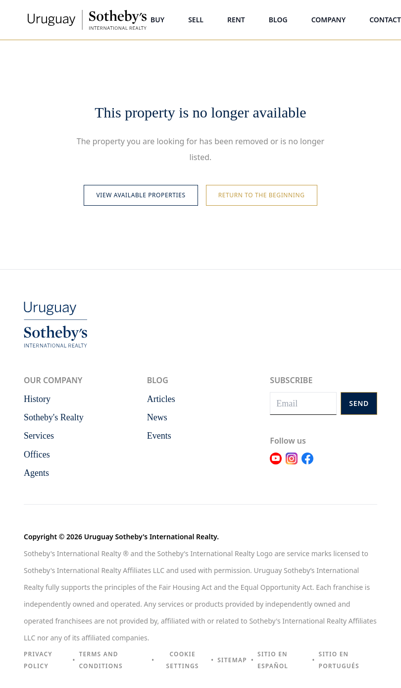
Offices (37, 454)
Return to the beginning (261, 195)
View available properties (140, 195)
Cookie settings (182, 660)
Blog (278, 19)
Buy (157, 19)
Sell (195, 19)
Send (359, 403)
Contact (385, 19)
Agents (36, 473)
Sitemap (232, 660)
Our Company (53, 380)
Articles (161, 399)
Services (39, 436)
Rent (236, 19)
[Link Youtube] (276, 464)
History (37, 399)
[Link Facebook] (307, 464)
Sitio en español (272, 660)
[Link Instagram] (292, 464)
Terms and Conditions (100, 660)
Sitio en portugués (339, 660)
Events (159, 436)
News (157, 417)
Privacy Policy (38, 660)
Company (328, 19)
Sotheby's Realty (54, 417)
